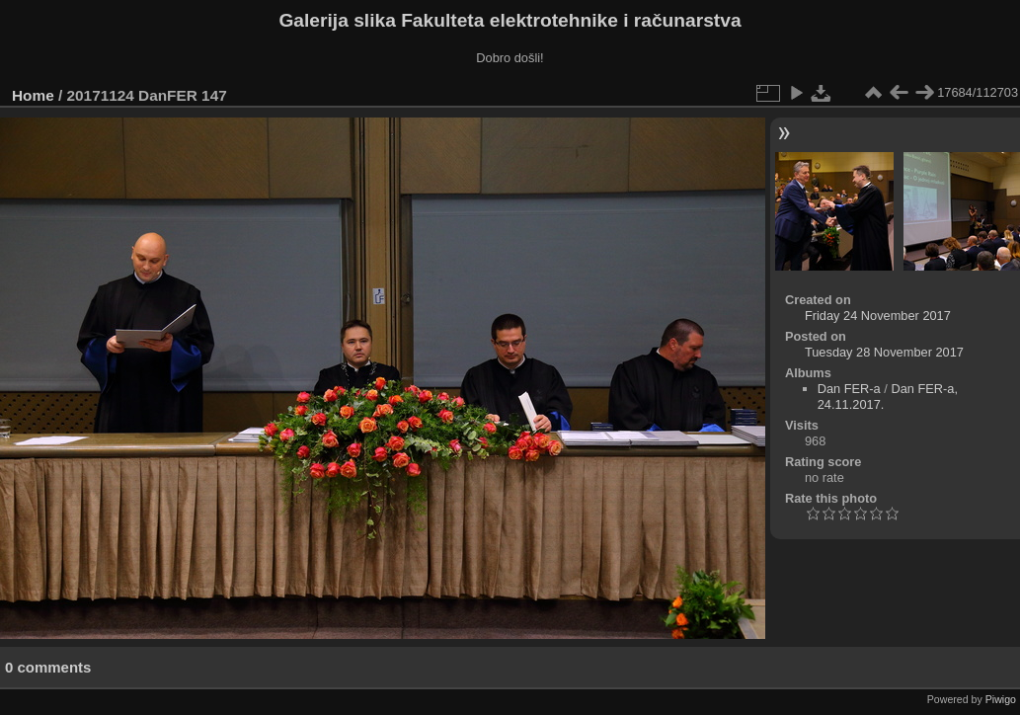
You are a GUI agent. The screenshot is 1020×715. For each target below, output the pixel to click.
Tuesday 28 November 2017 (884, 352)
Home (33, 95)
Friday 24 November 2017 (878, 315)
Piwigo (1000, 699)
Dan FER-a (849, 388)
